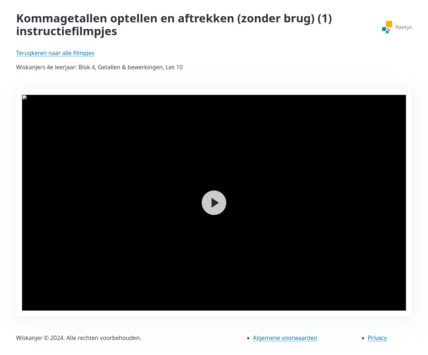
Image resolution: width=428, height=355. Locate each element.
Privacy (377, 338)
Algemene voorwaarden (285, 338)
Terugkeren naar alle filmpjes (55, 53)
